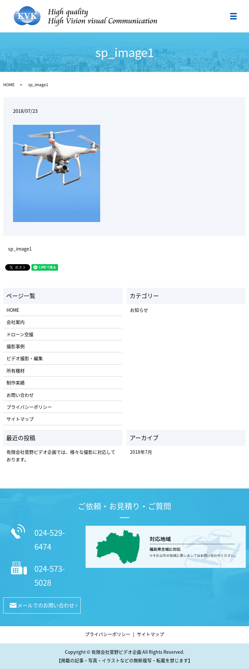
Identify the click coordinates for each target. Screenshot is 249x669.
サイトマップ (20, 419)
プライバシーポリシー (29, 407)
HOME (9, 85)
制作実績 (15, 382)
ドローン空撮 (19, 334)
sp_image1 (20, 249)
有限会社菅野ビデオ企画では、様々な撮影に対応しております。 (60, 455)
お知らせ (139, 310)
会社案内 (15, 322)
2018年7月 (141, 452)
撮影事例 (15, 346)
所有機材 (15, 370)
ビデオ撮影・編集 (24, 358)
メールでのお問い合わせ (45, 605)
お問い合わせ (20, 395)
